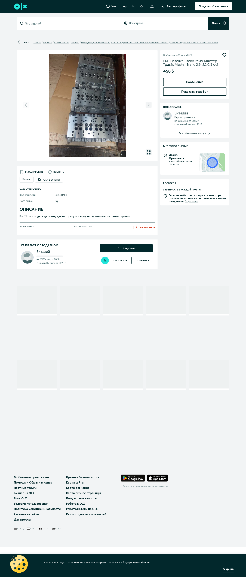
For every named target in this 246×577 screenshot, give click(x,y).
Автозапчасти (61, 42)
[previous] (26, 105)
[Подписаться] (224, 55)
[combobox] (70, 23)
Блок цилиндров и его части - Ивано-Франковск (194, 42)
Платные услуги (25, 518)
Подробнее (191, 315)
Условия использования (31, 533)
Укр (125, 6)
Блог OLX (20, 528)
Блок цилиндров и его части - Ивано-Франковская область (139, 42)
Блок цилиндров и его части (95, 42)
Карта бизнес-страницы (83, 523)
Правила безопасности (82, 507)
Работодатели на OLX (82, 539)
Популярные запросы (81, 528)
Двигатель (74, 42)
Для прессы (22, 549)
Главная (37, 42)
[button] (152, 6)
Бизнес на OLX (24, 523)
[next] (149, 105)
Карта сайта (75, 512)
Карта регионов (78, 518)
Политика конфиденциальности (37, 539)
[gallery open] (149, 152)
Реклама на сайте (26, 544)
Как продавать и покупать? (86, 544)
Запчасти (47, 42)
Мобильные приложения (32, 507)
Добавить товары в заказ (195, 122)
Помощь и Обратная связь (33, 512)
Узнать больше (140, 562)
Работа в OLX (75, 533)
